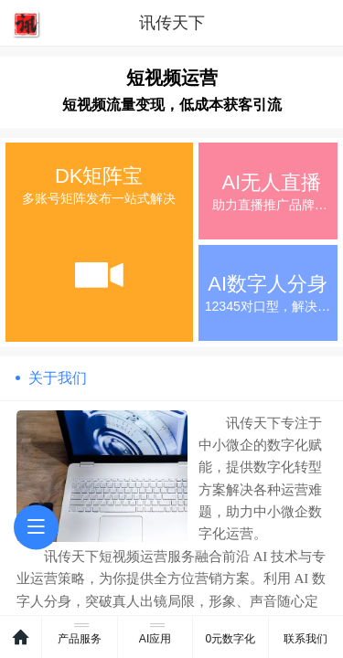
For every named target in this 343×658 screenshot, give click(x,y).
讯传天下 (172, 23)
